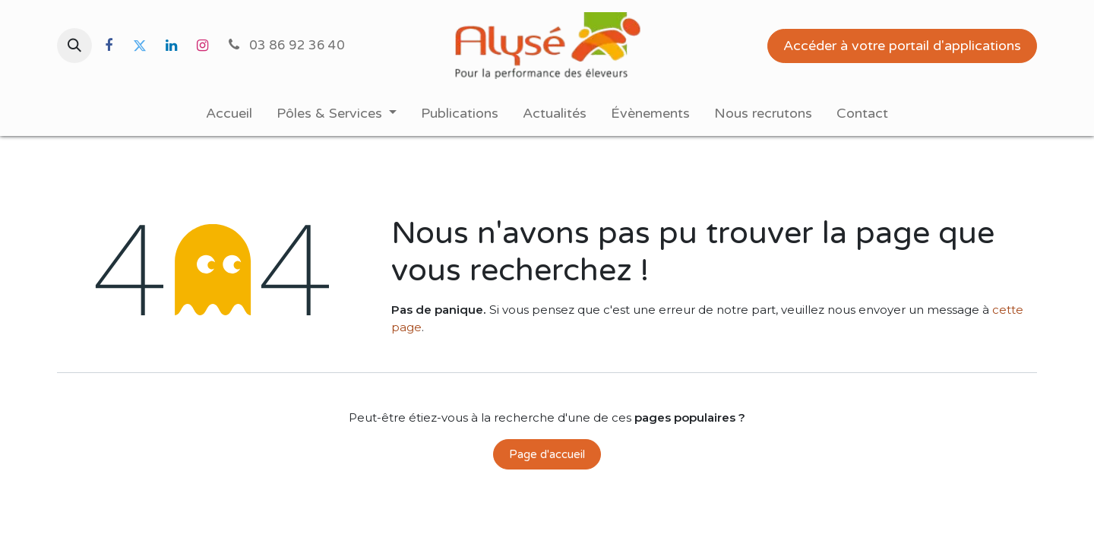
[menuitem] (229, 113)
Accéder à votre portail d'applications (902, 45)
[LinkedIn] (171, 45)
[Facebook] (108, 45)
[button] (74, 45)
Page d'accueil (547, 454)
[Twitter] (139, 45)
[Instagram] (202, 45)
